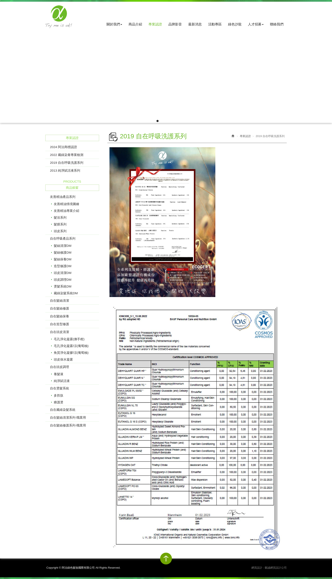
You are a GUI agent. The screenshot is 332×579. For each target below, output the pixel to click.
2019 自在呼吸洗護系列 (66, 162)
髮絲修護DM (62, 252)
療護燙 (58, 402)
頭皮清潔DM (62, 273)
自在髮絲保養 (59, 316)
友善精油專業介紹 (66, 210)
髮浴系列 (60, 217)
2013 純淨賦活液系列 (65, 170)
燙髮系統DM (62, 286)
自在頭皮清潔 (59, 332)
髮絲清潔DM (62, 245)
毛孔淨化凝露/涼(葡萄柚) (71, 346)
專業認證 (245, 136)
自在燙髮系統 (59, 388)
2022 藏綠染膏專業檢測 (66, 155)
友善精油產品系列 (62, 197)
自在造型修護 (59, 324)
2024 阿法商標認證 (63, 147)
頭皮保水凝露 (63, 359)
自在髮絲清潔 (59, 300)
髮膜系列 (60, 224)
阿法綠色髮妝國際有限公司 (58, 16)
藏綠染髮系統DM (66, 293)
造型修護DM (62, 266)
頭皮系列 (60, 231)
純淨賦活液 (62, 381)
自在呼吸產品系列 (62, 238)
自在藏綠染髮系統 (62, 409)
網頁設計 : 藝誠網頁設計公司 (269, 567)
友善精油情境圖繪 (66, 204)
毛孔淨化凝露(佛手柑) (69, 339)
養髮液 (58, 374)
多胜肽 (58, 395)
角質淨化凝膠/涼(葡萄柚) (71, 352)
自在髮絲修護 (59, 308)
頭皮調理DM (62, 279)
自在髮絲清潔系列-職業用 (68, 417)
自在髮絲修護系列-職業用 (68, 425)
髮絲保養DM (62, 259)
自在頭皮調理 (59, 367)
